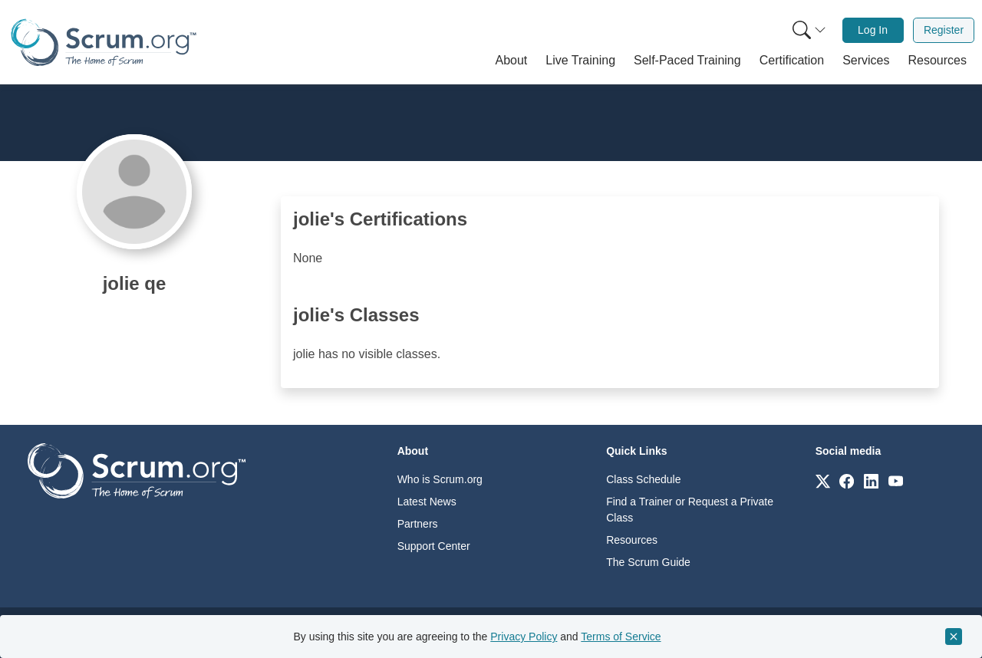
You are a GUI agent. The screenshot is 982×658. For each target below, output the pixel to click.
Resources (631, 540)
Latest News (426, 501)
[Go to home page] (137, 469)
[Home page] (103, 43)
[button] (511, 60)
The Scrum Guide (648, 562)
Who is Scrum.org (440, 479)
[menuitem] (807, 30)
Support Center (433, 546)
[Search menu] (809, 30)
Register (944, 30)
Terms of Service (621, 636)
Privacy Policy (523, 636)
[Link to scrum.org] (823, 480)
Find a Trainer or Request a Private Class (689, 509)
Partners (417, 524)
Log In (873, 30)
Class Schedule (643, 479)
